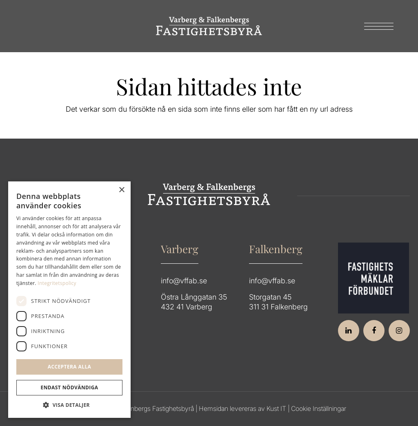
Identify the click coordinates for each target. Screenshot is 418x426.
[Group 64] (209, 26)
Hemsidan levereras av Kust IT (242, 408)
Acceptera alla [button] (69, 366)
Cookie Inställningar (318, 408)
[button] (69, 405)
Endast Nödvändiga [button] (69, 387)
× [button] (121, 190)
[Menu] (376, 26)
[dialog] (69, 299)
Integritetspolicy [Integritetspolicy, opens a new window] (57, 283)
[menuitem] (376, 26)
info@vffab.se (184, 280)
